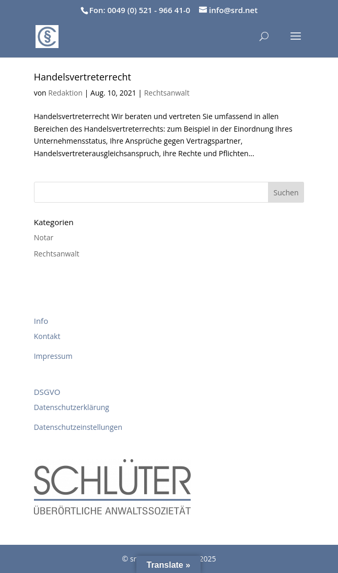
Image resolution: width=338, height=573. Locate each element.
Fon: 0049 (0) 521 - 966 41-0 (139, 10)
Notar (43, 237)
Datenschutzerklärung (71, 407)
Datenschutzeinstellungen (78, 427)
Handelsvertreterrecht (82, 77)
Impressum (53, 356)
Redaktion (65, 93)
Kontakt (47, 336)
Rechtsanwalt (167, 93)
